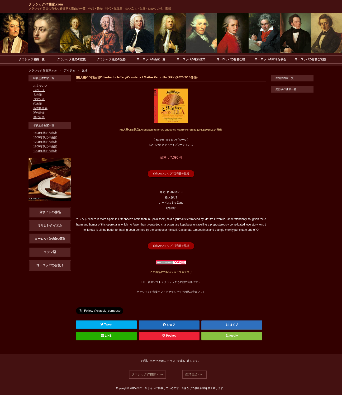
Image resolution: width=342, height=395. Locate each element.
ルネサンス (40, 85)
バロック (39, 90)
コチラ (168, 360)
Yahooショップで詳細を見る (171, 173)
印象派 (37, 103)
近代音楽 (39, 112)
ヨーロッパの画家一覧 (151, 59)
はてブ (233, 324)
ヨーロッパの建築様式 (191, 59)
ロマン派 (39, 99)
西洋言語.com (194, 374)
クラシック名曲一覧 (32, 59)
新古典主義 (40, 108)
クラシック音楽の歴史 (71, 59)
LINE (106, 335)
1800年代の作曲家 (45, 146)
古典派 (37, 94)
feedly (232, 335)
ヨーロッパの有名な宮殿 (310, 59)
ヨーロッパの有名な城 (230, 59)
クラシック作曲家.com (45, 4)
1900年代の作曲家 (45, 151)
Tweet (106, 324)
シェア (169, 324)
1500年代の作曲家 (45, 133)
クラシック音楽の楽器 (111, 59)
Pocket (169, 335)
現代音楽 (39, 117)
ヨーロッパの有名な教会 (270, 59)
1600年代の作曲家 (45, 137)
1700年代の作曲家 (45, 142)
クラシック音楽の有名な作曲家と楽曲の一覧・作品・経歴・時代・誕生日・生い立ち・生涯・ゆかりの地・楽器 (99, 8)
